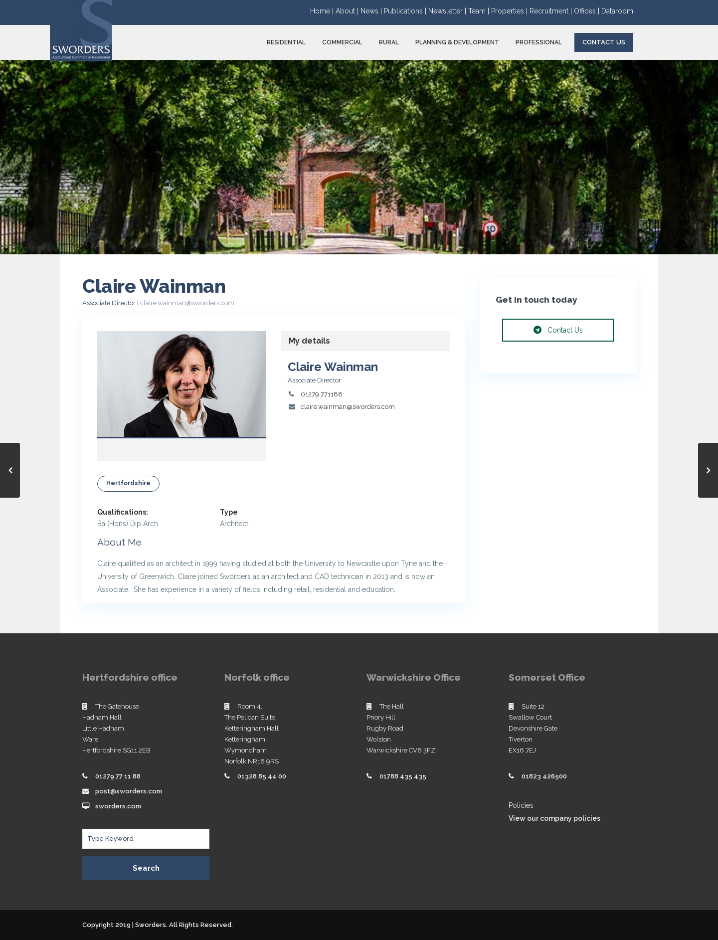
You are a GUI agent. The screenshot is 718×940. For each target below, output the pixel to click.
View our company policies (554, 818)
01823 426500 (544, 776)
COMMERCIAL (342, 42)
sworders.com (118, 806)
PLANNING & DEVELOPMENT (457, 42)
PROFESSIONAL (539, 42)
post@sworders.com (128, 791)
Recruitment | (552, 11)
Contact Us (603, 42)
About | (348, 11)
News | (372, 11)
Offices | (587, 11)
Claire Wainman (333, 367)
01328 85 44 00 (261, 776)
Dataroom (617, 11)
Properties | (510, 11)
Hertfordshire (128, 483)
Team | (479, 11)
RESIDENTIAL (286, 42)
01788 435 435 (402, 776)
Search (146, 868)
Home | (323, 11)
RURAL (389, 42)
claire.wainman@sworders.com (187, 303)
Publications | (406, 11)
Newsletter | (448, 11)
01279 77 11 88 (118, 776)
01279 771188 (322, 394)
